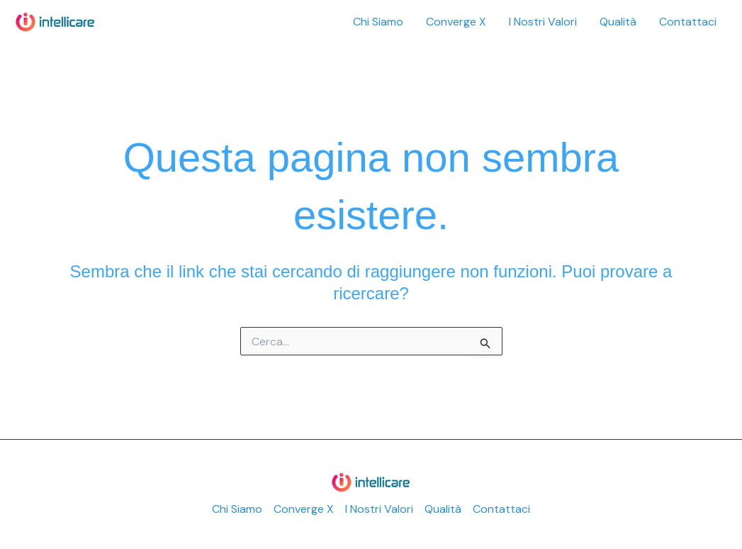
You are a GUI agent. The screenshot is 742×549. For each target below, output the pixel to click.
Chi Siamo (378, 21)
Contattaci (687, 21)
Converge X (456, 21)
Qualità (618, 21)
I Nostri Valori (543, 21)
